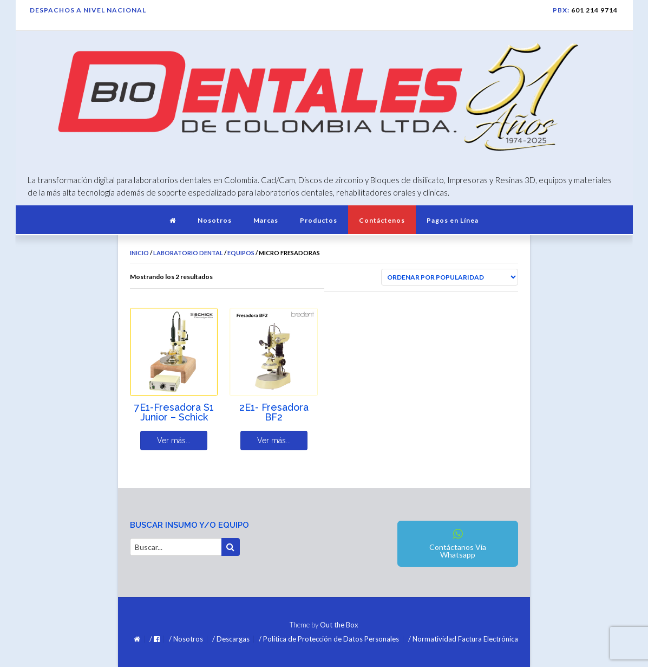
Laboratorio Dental (188, 252)
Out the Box (339, 624)
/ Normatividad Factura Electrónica (463, 639)
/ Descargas (231, 639)
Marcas (265, 220)
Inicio (139, 252)
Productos (318, 220)
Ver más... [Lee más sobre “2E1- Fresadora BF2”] (274, 440)
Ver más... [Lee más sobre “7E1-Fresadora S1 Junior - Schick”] (174, 440)
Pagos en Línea (453, 220)
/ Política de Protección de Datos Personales (329, 639)
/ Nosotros (186, 639)
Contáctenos (382, 220)
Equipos (240, 252)
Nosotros (215, 220)
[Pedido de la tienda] (449, 277)
